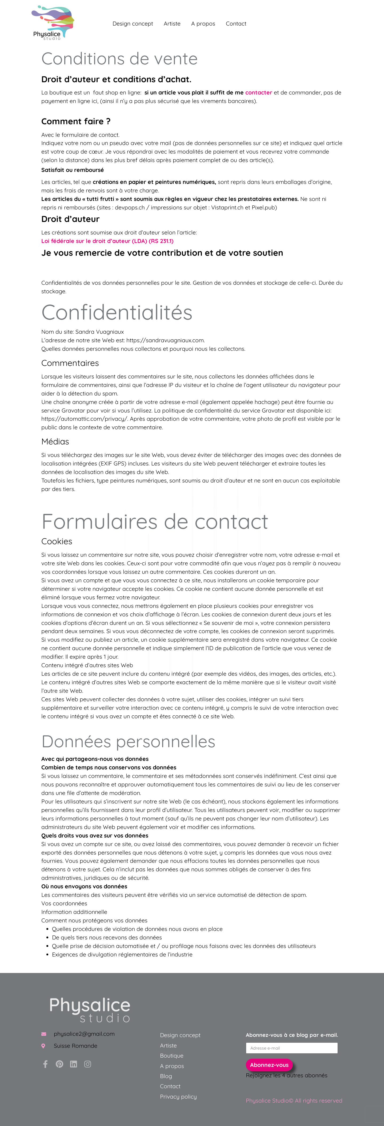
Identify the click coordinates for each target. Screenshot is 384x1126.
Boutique (171, 1055)
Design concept (133, 23)
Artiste (172, 23)
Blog (166, 1076)
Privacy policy (178, 1096)
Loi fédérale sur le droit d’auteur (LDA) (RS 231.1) (107, 240)
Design (169, 1035)
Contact (236, 23)
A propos (203, 23)
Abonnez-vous (269, 1064)
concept (189, 1035)
